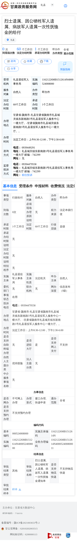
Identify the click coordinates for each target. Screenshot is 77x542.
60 (19, 49)
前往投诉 (26, 175)
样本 (14, 489)
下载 (46, 61)
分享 (13, 68)
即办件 (56, 49)
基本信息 (10, 186)
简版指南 (65, 69)
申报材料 (42, 186)
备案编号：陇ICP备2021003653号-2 (20, 522)
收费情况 (58, 186)
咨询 (13, 61)
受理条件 (26, 186)
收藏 (29, 61)
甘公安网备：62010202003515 (19, 528)
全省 (66, 49)
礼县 (12, 40)
